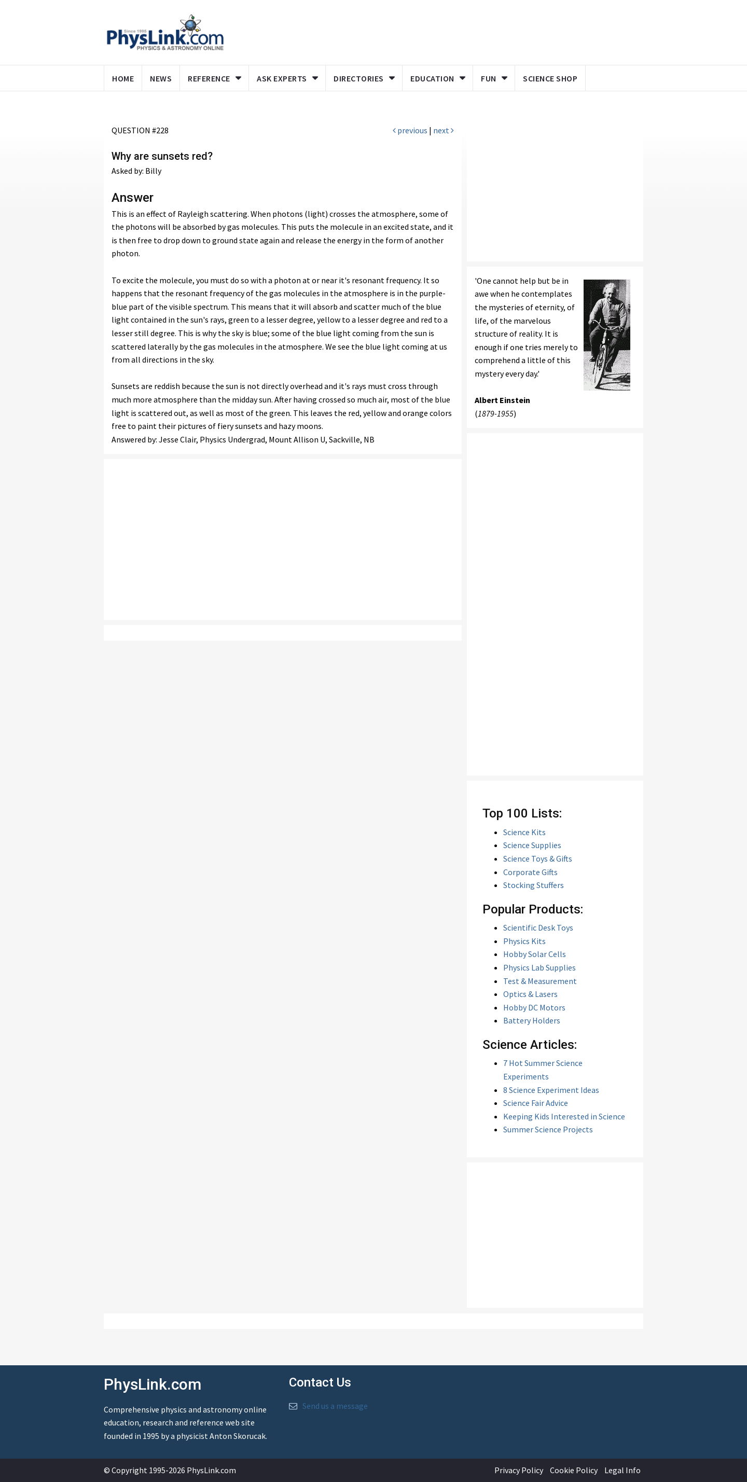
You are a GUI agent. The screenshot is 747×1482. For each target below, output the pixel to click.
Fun (488, 78)
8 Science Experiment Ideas (551, 1090)
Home (123, 78)
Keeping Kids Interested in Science (564, 1116)
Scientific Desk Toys (538, 927)
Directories (359, 78)
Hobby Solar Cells (534, 954)
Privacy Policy (518, 1470)
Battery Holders (531, 1020)
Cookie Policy (574, 1470)
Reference (209, 78)
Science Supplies (532, 845)
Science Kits (524, 832)
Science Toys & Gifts (537, 858)
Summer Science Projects (548, 1129)
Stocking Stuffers (533, 885)
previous (410, 130)
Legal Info (622, 1470)
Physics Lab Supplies (539, 967)
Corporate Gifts (530, 872)
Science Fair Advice (535, 1103)
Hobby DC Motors (534, 1007)
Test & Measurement (540, 981)
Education (432, 78)
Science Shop (550, 78)
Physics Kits (524, 941)
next (443, 130)
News (161, 78)
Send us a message (335, 1406)
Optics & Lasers (530, 994)
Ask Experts (282, 78)
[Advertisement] (283, 539)
